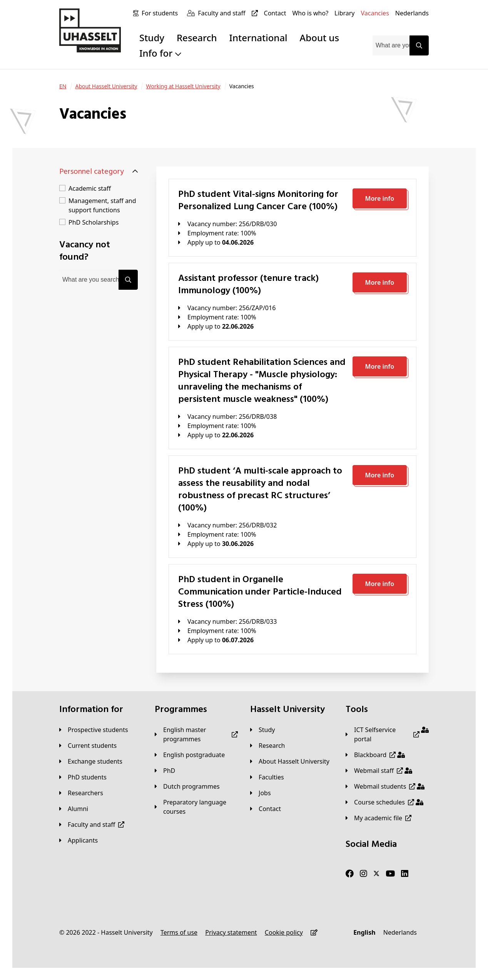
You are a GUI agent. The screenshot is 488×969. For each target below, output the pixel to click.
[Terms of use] (178, 932)
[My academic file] (378, 818)
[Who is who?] (310, 13)
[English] (364, 932)
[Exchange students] (90, 761)
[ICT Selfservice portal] (387, 734)
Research (197, 37)
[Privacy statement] (231, 932)
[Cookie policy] (284, 932)
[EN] (62, 86)
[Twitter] (376, 874)
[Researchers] (81, 793)
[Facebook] (350, 874)
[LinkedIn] (404, 874)
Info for (160, 53)
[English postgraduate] (190, 754)
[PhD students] (83, 777)
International (258, 37)
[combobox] (391, 45)
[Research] (267, 745)
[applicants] (78, 840)
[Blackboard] (375, 754)
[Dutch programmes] (187, 786)
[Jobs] (260, 793)
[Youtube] (390, 874)
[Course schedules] (384, 802)
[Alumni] (73, 808)
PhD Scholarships (94, 222)
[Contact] (275, 13)
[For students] (161, 13)
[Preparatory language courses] (196, 807)
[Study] (262, 729)
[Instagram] (363, 874)
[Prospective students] (93, 729)
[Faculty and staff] (229, 13)
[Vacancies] (375, 13)
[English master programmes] (196, 734)
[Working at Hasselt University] (183, 86)
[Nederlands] (412, 13)
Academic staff (90, 188)
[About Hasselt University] (106, 86)
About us (319, 37)
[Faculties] (267, 777)
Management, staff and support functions (102, 205)
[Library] (344, 13)
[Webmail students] (385, 786)
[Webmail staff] (379, 770)
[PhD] (165, 770)
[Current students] (88, 745)
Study (151, 37)
